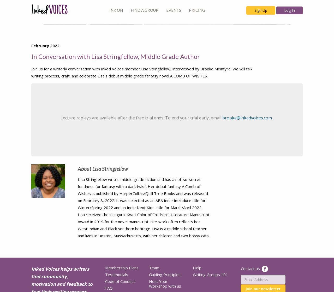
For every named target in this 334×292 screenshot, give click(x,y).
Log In (289, 10)
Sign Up (260, 10)
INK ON (116, 10)
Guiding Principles (165, 274)
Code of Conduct (120, 281)
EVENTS (173, 10)
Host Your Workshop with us (165, 284)
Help (197, 267)
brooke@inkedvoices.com (247, 118)
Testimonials (116, 274)
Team (154, 267)
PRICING (197, 10)
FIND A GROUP (144, 10)
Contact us (250, 268)
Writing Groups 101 (210, 274)
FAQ (109, 288)
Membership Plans (122, 267)
